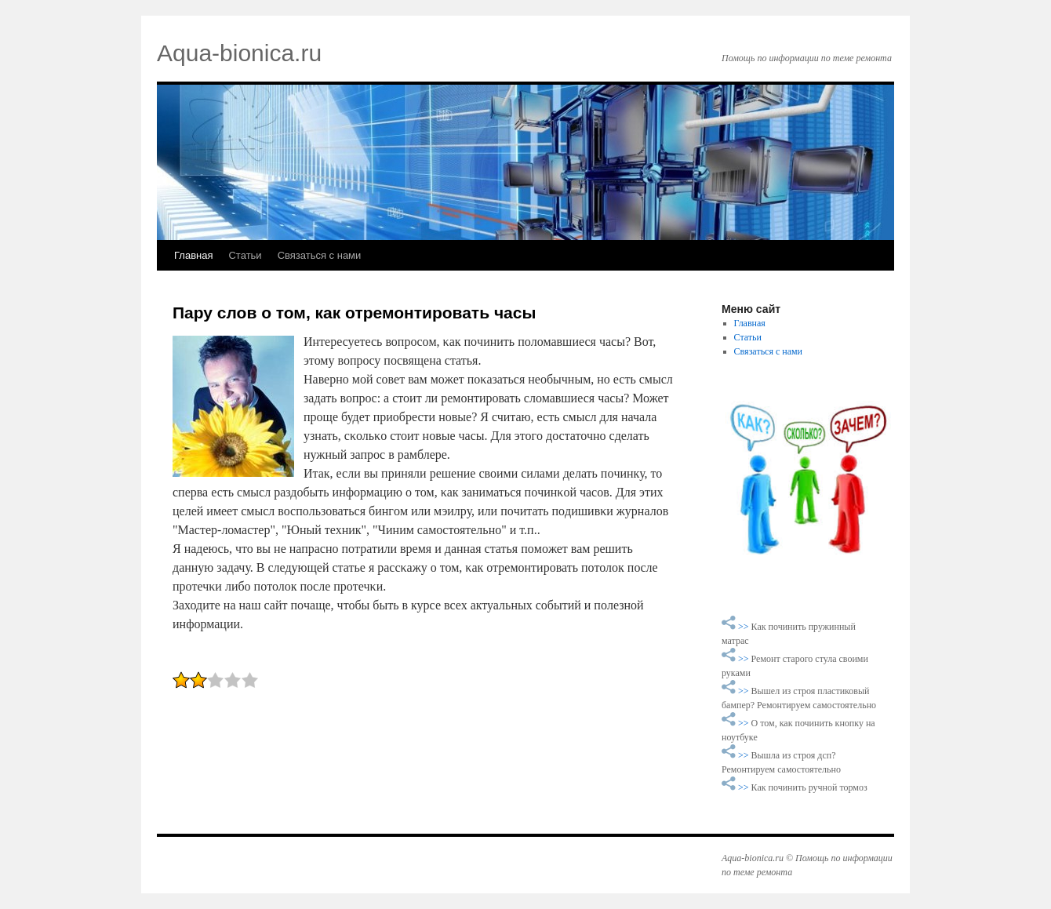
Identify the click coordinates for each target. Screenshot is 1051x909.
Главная (193, 255)
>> (744, 626)
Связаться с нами (320, 255)
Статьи (244, 255)
